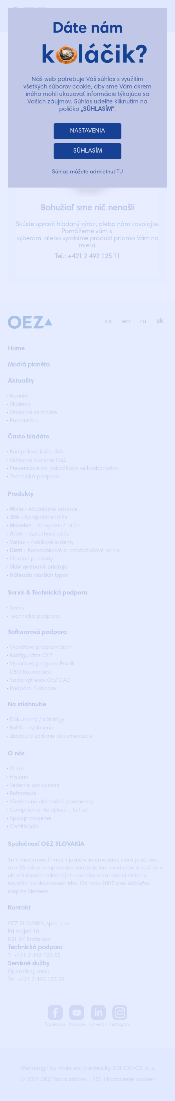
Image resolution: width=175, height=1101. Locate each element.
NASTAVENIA (87, 131)
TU (120, 172)
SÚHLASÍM (87, 151)
